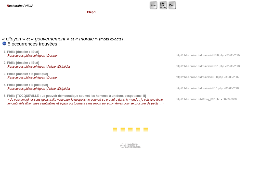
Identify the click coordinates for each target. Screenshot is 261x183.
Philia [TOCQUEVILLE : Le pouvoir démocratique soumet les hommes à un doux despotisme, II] (76, 96)
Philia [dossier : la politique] (27, 74)
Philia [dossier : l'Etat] (23, 52)
